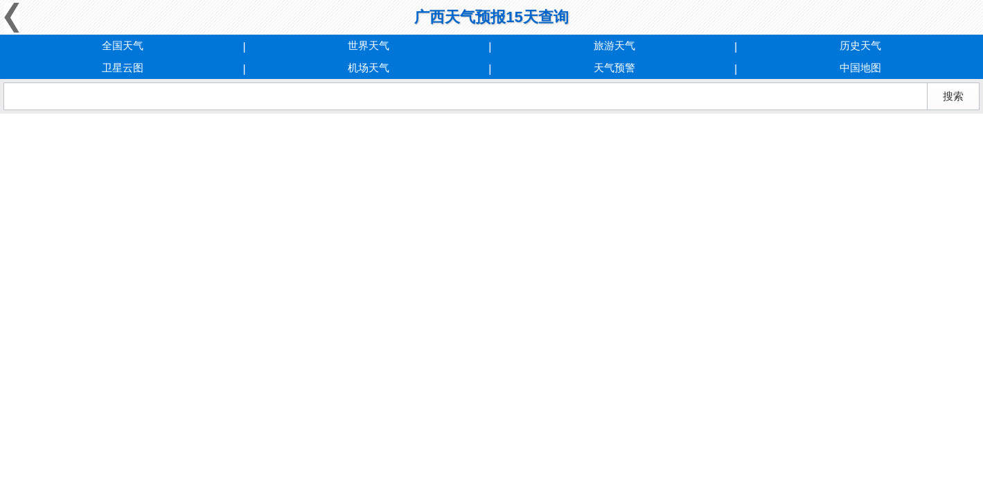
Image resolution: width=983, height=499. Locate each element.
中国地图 (860, 67)
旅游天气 (614, 45)
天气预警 (614, 67)
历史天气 (860, 45)
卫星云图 (122, 67)
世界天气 (368, 45)
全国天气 (122, 45)
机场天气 (368, 67)
